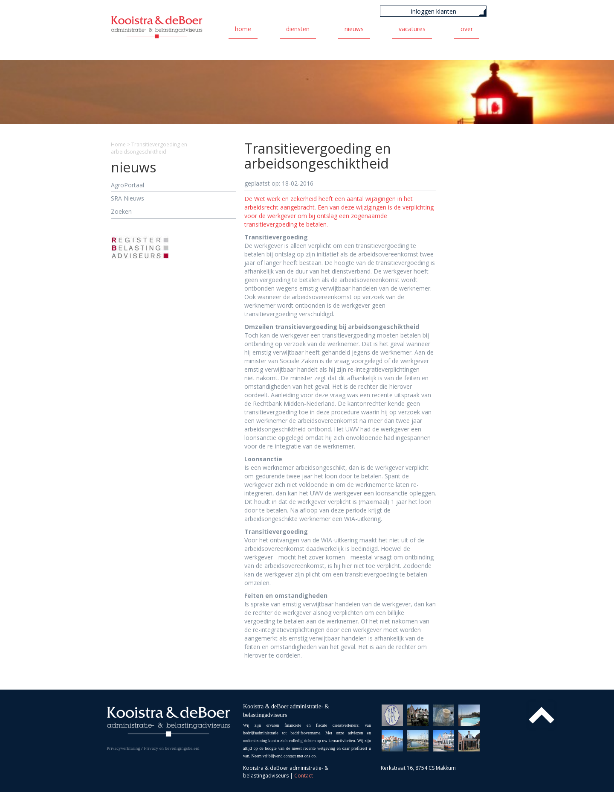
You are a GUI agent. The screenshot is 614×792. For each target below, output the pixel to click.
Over (466, 29)
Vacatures (412, 29)
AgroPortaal (127, 185)
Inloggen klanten (433, 11)
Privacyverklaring (123, 748)
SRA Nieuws (127, 198)
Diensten (298, 29)
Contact (303, 775)
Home (243, 29)
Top (541, 715)
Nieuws (354, 29)
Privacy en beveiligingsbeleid (171, 748)
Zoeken (121, 211)
